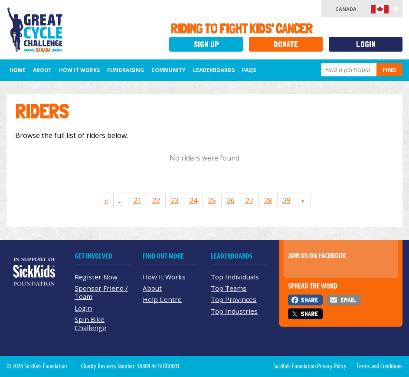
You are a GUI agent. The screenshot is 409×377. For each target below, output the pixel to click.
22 (156, 200)
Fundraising (125, 70)
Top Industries (234, 311)
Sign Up (206, 44)
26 (231, 200)
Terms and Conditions (379, 366)
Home (18, 70)
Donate (286, 44)
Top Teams (228, 288)
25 (212, 200)
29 (287, 200)
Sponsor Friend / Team (101, 292)
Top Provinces (233, 299)
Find (389, 70)
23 (175, 200)
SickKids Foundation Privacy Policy (310, 366)
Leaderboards (214, 70)
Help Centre (162, 299)
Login (366, 44)
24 (193, 200)
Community (168, 70)
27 (249, 200)
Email (348, 300)
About (42, 70)
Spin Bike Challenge (90, 323)
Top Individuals (235, 276)
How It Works (79, 70)
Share (309, 300)
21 (137, 200)
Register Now (96, 276)
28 (268, 200)
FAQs (249, 70)
